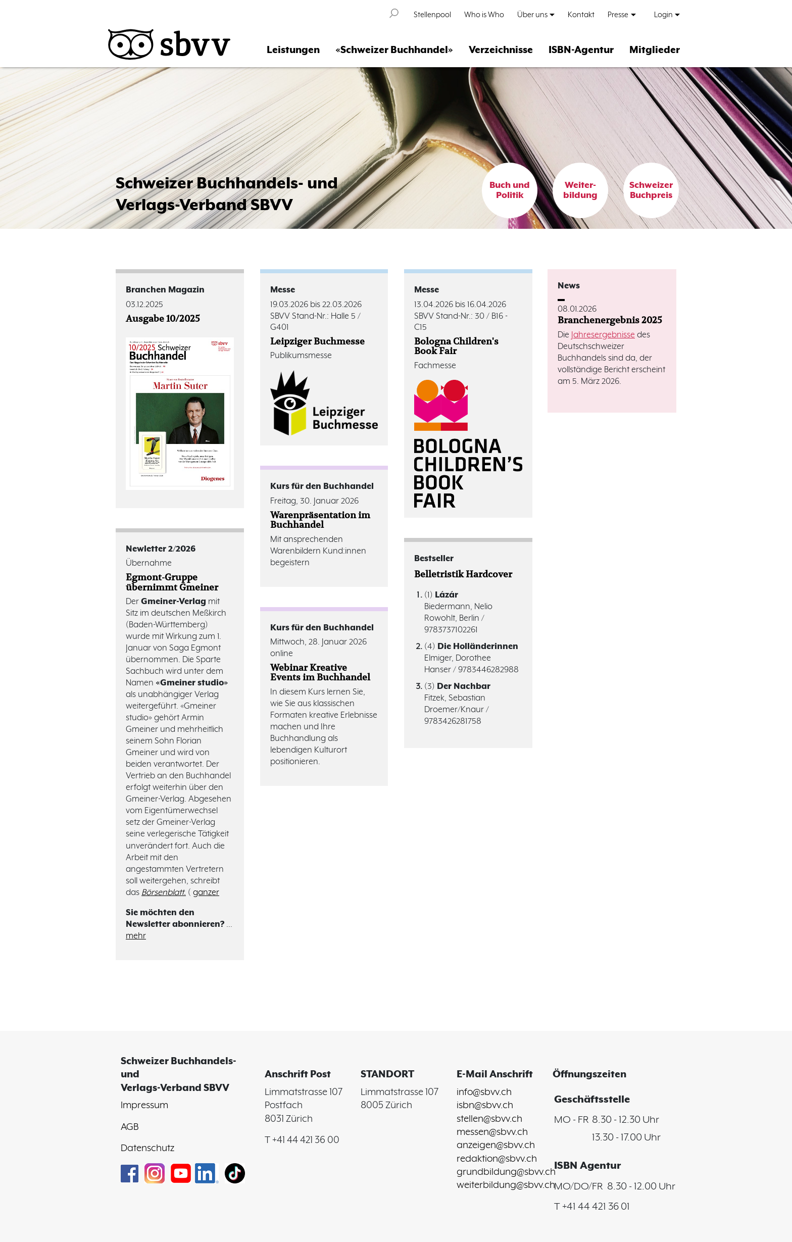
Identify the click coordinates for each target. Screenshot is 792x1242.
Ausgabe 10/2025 (163, 318)
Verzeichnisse (501, 50)
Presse (618, 15)
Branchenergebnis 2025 (610, 320)
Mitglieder (654, 50)
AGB (129, 1127)
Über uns (532, 15)
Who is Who (484, 15)
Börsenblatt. (163, 893)
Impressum (144, 1105)
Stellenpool (432, 15)
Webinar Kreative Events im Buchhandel (320, 672)
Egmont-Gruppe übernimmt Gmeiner (172, 581)
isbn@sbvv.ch (485, 1105)
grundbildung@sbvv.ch (506, 1172)
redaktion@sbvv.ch (497, 1159)
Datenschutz (147, 1148)
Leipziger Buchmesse (317, 341)
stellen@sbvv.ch (489, 1119)
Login (663, 15)
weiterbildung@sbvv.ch (506, 1185)
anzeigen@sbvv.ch (496, 1145)
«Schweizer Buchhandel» (394, 50)
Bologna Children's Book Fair (456, 346)
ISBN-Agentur (581, 50)
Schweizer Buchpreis (651, 190)
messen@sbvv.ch (492, 1132)
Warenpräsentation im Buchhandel (320, 519)
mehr (136, 936)
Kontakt (581, 15)
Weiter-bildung (580, 190)
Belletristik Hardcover (463, 574)
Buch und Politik (509, 190)
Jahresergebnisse (603, 335)
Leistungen (293, 50)
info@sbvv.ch (484, 1092)
